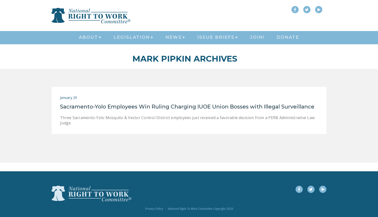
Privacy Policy (154, 209)
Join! (257, 42)
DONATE (288, 42)
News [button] (175, 42)
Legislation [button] (133, 42)
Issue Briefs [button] (217, 42)
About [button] (90, 42)
